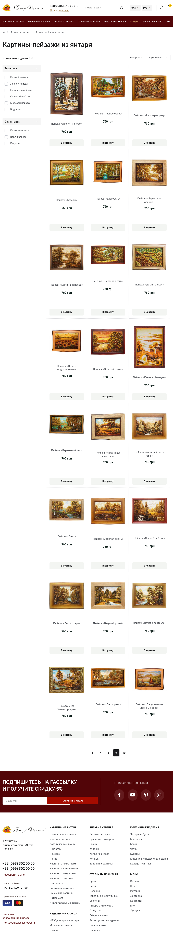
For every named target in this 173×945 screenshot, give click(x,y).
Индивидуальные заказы (65, 902)
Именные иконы (60, 839)
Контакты (136, 900)
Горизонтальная (19, 130)
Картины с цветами (61, 878)
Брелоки (95, 900)
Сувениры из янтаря (89, 21)
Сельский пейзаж (20, 96)
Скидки (134, 21)
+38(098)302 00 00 (62, 6)
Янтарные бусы (139, 834)
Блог (133, 905)
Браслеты (136, 839)
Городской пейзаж (21, 90)
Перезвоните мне (59, 10)
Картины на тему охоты (64, 868)
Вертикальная (18, 136)
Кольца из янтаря (141, 863)
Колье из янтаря (99, 853)
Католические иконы (62, 844)
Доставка (136, 895)
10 (124, 753)
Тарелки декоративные (104, 895)
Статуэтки (95, 910)
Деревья (95, 890)
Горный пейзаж (19, 77)
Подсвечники (98, 925)
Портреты (55, 848)
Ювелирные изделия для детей (149, 858)
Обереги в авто (99, 915)
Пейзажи (55, 853)
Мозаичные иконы (61, 925)
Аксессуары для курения (104, 920)
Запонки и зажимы (101, 863)
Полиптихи (56, 883)
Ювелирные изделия (39, 21)
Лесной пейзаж (19, 83)
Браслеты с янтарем (102, 839)
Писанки (95, 930)
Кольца (94, 858)
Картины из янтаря (13, 21)
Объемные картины (61, 893)
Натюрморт (56, 897)
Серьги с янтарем (100, 834)
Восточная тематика (62, 888)
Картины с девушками (63, 873)
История (135, 890)
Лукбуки (135, 910)
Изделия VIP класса (115, 21)
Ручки (93, 881)
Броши (93, 844)
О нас (133, 886)
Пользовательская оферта (19, 922)
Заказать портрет (153, 21)
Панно (53, 858)
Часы (93, 886)
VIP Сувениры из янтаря (64, 920)
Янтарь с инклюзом (101, 905)
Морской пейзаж (20, 102)
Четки (133, 848)
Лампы (54, 930)
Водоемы (15, 109)
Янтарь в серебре (64, 21)
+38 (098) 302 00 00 (19, 863)
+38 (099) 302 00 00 (19, 868)
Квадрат (15, 143)
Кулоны (94, 848)
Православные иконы (63, 834)
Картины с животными (63, 863)
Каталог (135, 881)
